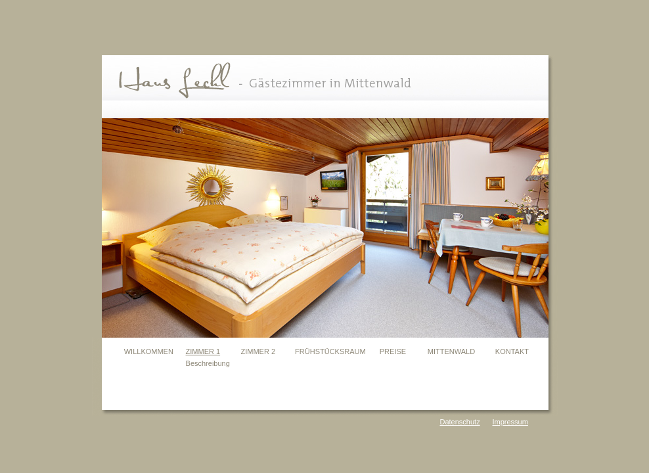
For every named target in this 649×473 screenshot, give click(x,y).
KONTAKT (512, 351)
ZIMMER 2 (258, 351)
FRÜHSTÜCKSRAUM (330, 351)
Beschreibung (208, 363)
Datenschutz (460, 422)
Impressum (510, 422)
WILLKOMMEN (148, 351)
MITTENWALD (451, 351)
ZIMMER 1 (203, 351)
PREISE (393, 351)
